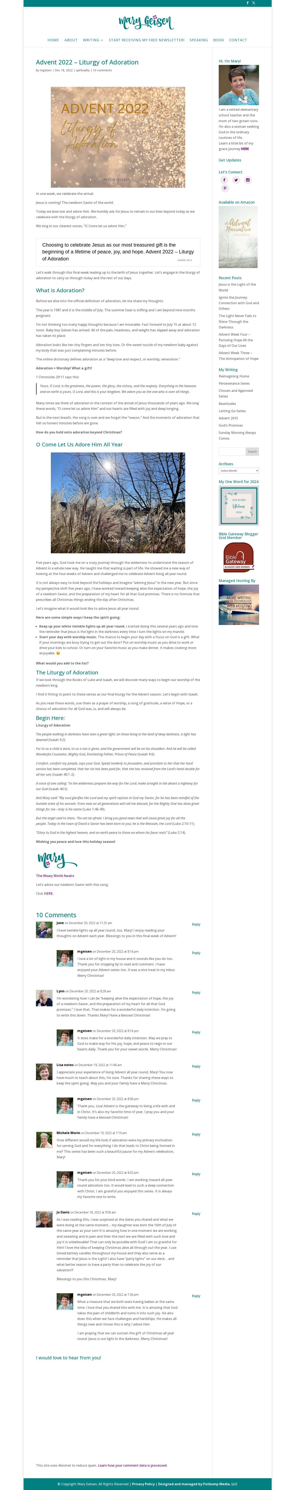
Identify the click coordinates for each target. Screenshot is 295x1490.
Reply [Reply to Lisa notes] (196, 1066)
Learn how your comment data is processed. (132, 1465)
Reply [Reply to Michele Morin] (196, 1134)
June (60, 923)
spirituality (83, 70)
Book (218, 40)
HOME (53, 40)
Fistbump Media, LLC (220, 1484)
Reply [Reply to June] (196, 924)
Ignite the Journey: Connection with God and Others (239, 294)
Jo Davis (63, 1212)
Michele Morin (68, 1133)
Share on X (185, 260)
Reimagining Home (234, 367)
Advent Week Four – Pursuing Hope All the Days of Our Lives (236, 332)
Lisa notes (65, 1065)
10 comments (102, 70)
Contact (238, 40)
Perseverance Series (234, 375)
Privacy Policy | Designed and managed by (167, 1484)
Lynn (60, 991)
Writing (91, 40)
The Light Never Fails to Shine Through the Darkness (237, 313)
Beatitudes (227, 395)
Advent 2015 (228, 410)
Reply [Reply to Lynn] (196, 992)
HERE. (49, 893)
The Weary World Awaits (55, 875)
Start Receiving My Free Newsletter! (146, 40)
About (71, 40)
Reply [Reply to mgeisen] (196, 953)
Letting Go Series (232, 402)
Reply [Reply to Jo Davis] (196, 1213)
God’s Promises (231, 417)
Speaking (199, 40)
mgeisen (45, 70)
